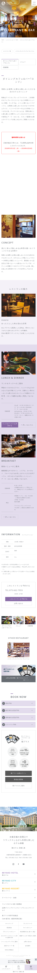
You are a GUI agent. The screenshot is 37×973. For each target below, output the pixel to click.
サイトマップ (9, 923)
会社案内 (27, 945)
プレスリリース (27, 923)
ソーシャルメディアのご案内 (9, 941)
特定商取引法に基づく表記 (27, 931)
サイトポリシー (27, 927)
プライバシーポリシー (9, 931)
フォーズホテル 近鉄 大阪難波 (12, 904)
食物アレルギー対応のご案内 (27, 935)
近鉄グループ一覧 (9, 945)
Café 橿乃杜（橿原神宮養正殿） (12, 919)
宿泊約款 (9, 927)
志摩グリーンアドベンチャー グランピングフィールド (18, 909)
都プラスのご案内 (18, 786)
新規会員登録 (18, 779)
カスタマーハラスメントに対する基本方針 (9, 936)
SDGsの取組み (9, 949)
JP (27, 2)
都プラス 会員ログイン (18, 773)
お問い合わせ (28, 941)
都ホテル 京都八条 (18, 971)
